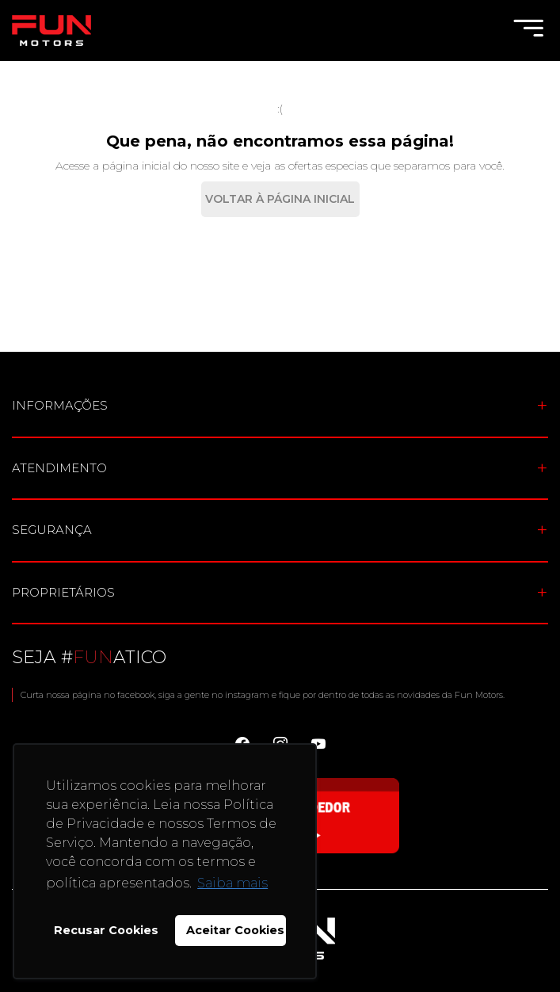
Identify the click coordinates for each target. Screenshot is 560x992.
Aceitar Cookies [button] (235, 930)
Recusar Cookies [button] (106, 930)
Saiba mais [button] (232, 883)
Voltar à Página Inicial (280, 199)
